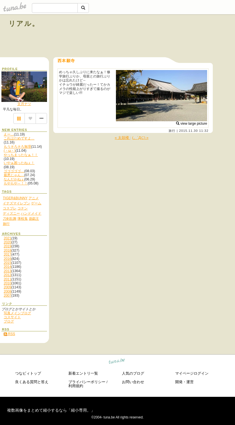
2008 (7, 291)
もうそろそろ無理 (17, 147)
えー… (9, 134)
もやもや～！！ (16, 183)
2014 (7, 267)
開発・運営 (184, 382)
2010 (7, 283)
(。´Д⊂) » (140, 137)
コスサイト (12, 317)
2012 (7, 275)
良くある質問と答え (31, 382)
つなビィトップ (28, 373)
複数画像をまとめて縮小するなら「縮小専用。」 (51, 410)
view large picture (191, 124)
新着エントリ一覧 (83, 373)
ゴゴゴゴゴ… (14, 171)
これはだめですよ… (19, 138)
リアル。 (24, 23)
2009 (7, 287)
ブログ (9, 321)
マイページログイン (192, 373)
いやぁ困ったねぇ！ (19, 163)
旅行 (172, 130)
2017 (7, 254)
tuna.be (117, 362)
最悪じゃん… (14, 175)
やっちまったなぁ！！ (21, 155)
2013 (7, 271)
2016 (7, 259)
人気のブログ (133, 373)
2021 (7, 238)
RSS (9, 334)
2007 (7, 295)
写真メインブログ (17, 313)
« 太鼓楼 (122, 137)
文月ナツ (24, 104)
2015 (7, 263)
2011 (7, 279)
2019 (7, 246)
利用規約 (75, 386)
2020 (7, 242)
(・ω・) (9, 151)
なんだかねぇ (14, 179)
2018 (7, 250)
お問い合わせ (133, 382)
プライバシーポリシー (86, 382)
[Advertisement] (161, 36)
